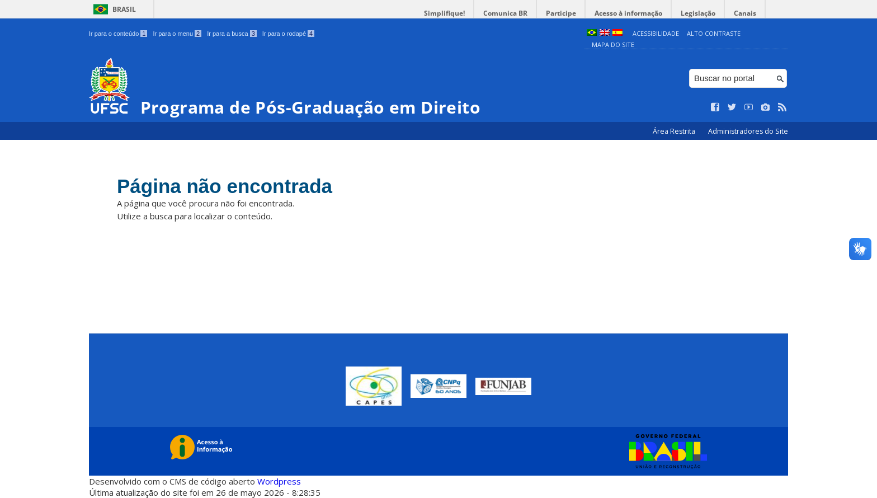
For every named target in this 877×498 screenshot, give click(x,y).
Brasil (124, 9)
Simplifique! (444, 13)
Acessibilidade (656, 33)
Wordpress (279, 481)
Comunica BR (505, 13)
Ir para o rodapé (288, 33)
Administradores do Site (748, 131)
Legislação (698, 13)
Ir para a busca (232, 33)
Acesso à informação (628, 13)
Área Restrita (675, 131)
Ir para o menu (177, 33)
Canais (745, 13)
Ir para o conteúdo (118, 33)
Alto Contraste (714, 33)
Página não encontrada (224, 186)
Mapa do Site (613, 44)
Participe (561, 13)
